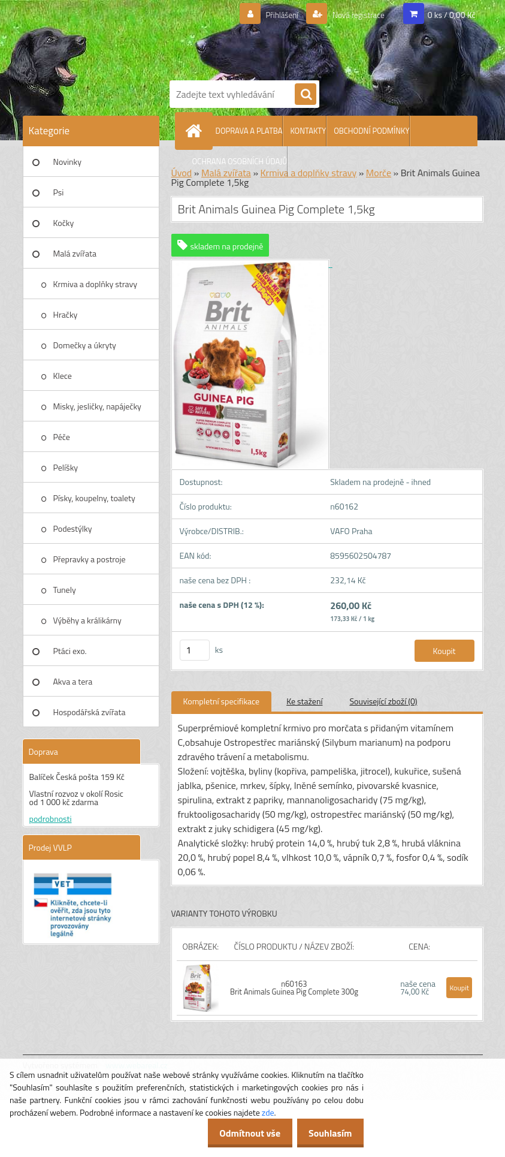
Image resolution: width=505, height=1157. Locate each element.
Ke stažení (304, 701)
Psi (58, 192)
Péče (61, 436)
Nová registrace (352, 15)
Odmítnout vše (240, 1133)
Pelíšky (65, 467)
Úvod (181, 172)
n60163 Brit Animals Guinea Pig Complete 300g (294, 988)
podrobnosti (50, 818)
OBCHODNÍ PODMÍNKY (371, 131)
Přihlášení (267, 15)
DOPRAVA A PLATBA (249, 131)
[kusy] (195, 650)
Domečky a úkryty (84, 345)
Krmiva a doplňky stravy (95, 284)
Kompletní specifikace (221, 701)
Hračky (65, 314)
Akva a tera (73, 681)
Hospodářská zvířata (89, 712)
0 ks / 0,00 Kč (452, 14)
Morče (378, 172)
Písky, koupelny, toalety (94, 498)
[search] (305, 94)
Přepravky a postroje (89, 559)
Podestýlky (72, 528)
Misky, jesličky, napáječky (97, 406)
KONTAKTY (308, 131)
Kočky (63, 222)
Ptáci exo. (70, 650)
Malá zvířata (75, 253)
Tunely (64, 589)
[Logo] (322, 37)
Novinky (67, 161)
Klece (62, 375)
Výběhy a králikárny (87, 620)
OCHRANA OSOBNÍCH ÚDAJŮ (240, 161)
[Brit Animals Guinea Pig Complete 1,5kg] (251, 263)
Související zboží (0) (384, 701)
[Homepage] (196, 131)
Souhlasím (327, 1133)
